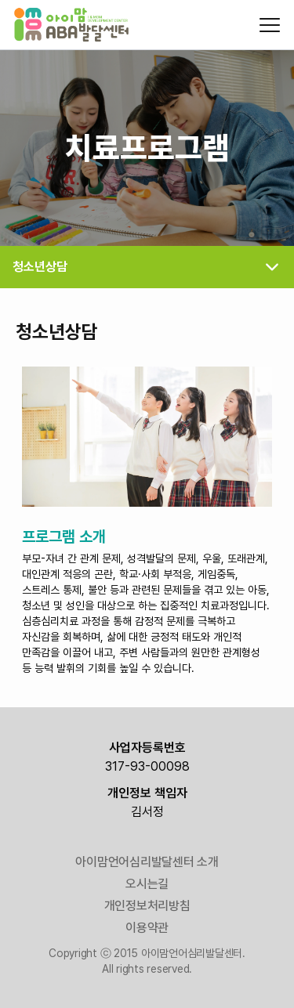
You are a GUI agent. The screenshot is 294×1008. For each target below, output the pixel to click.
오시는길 (147, 883)
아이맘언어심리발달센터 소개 (147, 861)
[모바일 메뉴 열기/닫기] (269, 25)
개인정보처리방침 (147, 905)
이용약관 (147, 927)
